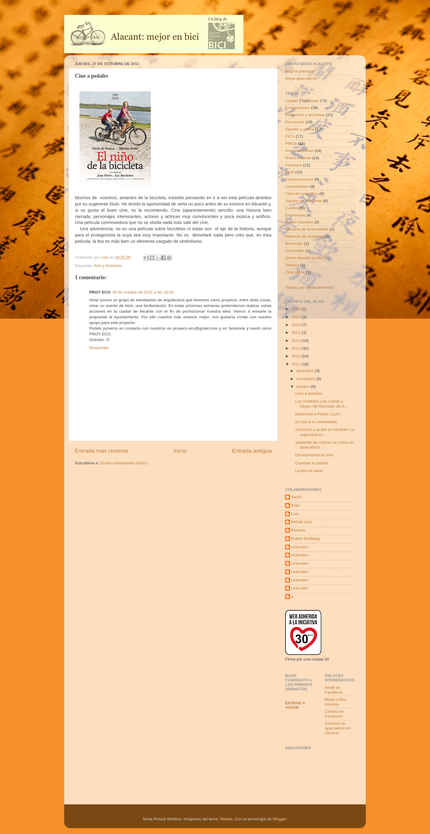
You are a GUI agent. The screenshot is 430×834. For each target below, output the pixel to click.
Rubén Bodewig (305, 538)
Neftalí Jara (301, 522)
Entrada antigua (252, 451)
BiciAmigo (294, 243)
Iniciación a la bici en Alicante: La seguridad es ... (324, 432)
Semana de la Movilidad (306, 229)
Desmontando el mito (314, 455)
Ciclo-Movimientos (301, 193)
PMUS (291, 143)
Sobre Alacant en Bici (304, 258)
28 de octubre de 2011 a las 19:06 (142, 292)
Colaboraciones (299, 179)
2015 (296, 332)
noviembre (306, 379)
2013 (296, 348)
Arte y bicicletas (108, 265)
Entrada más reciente (101, 451)
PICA (290, 136)
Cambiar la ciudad (311, 463)
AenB (296, 497)
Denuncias (294, 122)
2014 (296, 340)
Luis (295, 514)
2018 (296, 309)
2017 (296, 317)
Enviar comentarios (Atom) (124, 463)
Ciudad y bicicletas (302, 101)
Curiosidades (297, 186)
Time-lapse (295, 272)
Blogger (280, 819)
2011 (296, 364)
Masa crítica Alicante (336, 701)
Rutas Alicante (298, 158)
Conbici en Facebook (334, 713)
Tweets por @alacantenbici (309, 287)
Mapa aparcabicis (301, 78)
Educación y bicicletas (305, 115)
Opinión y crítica (299, 129)
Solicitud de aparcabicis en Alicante (338, 728)
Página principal (299, 71)
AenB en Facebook (334, 690)
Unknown (299, 547)
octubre (303, 386)
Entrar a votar (295, 705)
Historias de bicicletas (304, 236)
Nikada (226, 819)
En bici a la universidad (316, 422)
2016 (296, 324)
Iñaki (295, 505)
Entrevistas (295, 215)
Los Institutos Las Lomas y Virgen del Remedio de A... (321, 403)
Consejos (293, 165)
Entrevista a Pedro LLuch (318, 414)
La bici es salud (309, 471)
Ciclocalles (295, 250)
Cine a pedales (308, 393)
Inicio (180, 451)
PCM (289, 172)
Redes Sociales (299, 222)
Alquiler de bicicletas (303, 201)
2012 (296, 356)
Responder (99, 347)
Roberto (298, 530)
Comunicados (297, 107)
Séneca (292, 265)
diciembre (305, 370)
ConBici (292, 208)
